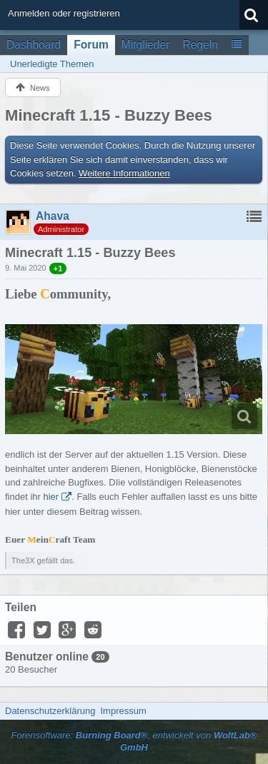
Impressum (123, 710)
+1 (58, 268)
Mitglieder (145, 45)
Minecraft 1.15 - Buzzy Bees (108, 115)
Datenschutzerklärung (50, 710)
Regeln (199, 45)
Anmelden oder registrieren (64, 13)
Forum (91, 45)
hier (51, 496)
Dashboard (33, 45)
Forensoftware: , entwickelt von (134, 741)
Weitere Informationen (124, 173)
